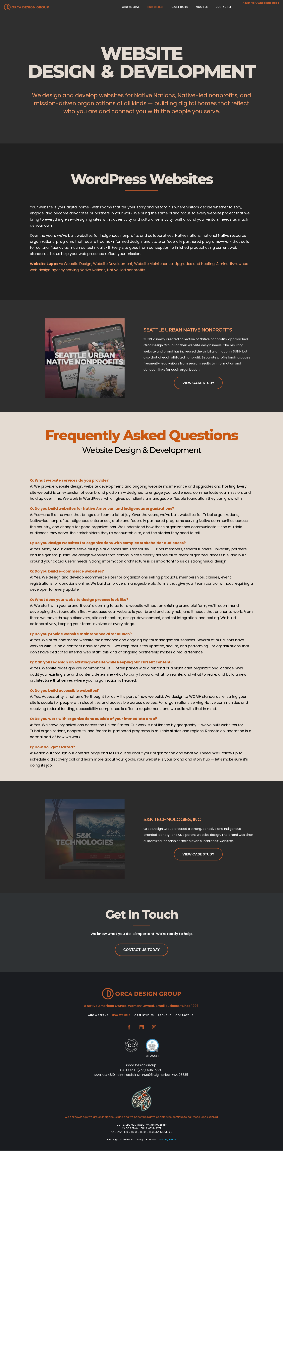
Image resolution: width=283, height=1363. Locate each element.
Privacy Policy (167, 1139)
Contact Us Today (141, 950)
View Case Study (198, 382)
